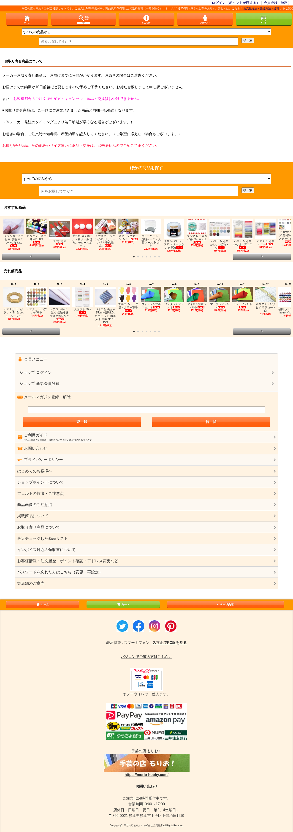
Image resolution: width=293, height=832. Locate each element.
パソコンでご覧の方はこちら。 (146, 657)
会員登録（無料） (277, 3)
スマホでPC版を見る (169, 643)
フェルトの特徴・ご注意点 (40, 493)
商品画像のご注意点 (34, 505)
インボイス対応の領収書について (46, 550)
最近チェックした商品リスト (42, 538)
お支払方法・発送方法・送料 (265, 8)
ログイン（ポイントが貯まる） (236, 3)
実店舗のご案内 (30, 583)
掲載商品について (32, 516)
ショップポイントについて (40, 482)
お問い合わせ (146, 786)
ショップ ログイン (35, 372)
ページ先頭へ (225, 604)
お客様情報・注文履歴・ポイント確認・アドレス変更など (67, 561)
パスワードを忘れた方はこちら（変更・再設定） (60, 572)
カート (123, 604)
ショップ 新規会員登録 (39, 383)
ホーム (42, 604)
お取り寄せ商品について (38, 527)
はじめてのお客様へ (34, 471)
